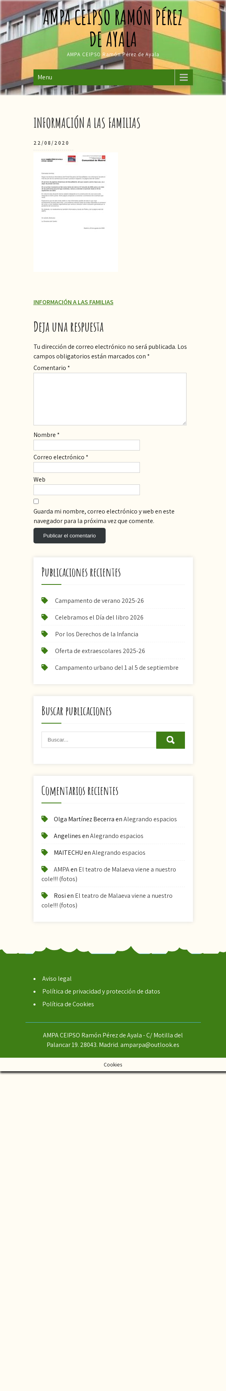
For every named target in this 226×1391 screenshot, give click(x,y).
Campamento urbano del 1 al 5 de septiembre (117, 677)
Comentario (51, 368)
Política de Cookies (68, 1013)
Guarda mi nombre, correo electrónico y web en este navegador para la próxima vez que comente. (104, 526)
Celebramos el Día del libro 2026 (99, 627)
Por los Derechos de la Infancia (96, 643)
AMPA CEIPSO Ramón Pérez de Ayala (113, 27)
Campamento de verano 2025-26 (99, 610)
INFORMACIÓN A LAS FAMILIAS (73, 302)
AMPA (61, 879)
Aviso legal (57, 988)
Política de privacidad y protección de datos (101, 1001)
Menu (44, 77)
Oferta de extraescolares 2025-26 (100, 660)
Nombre (46, 444)
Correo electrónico (60, 466)
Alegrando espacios (150, 828)
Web (39, 489)
